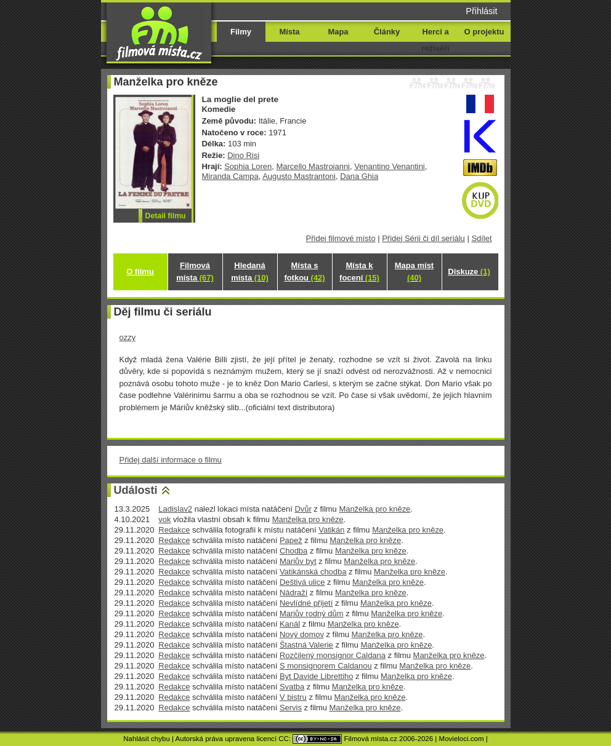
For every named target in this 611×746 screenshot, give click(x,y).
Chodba (293, 550)
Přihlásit (481, 11)
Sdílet (481, 238)
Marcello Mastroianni (313, 166)
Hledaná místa (249, 271)
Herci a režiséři (435, 40)
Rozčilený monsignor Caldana (333, 655)
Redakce (174, 529)
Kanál (290, 624)
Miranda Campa (230, 176)
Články (387, 31)
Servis (291, 707)
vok (164, 519)
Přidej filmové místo (341, 238)
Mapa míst (414, 271)
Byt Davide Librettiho (317, 676)
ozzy (127, 337)
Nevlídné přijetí (306, 603)
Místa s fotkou (304, 271)
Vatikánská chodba (313, 571)
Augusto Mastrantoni (299, 176)
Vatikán (331, 529)
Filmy (240, 31)
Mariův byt (298, 561)
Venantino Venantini (389, 166)
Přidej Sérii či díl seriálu (423, 238)
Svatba (292, 686)
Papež (291, 540)
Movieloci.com (461, 738)
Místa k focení (359, 271)
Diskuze (469, 271)
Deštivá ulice (302, 582)
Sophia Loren (248, 166)
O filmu (140, 271)
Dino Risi (243, 155)
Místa (289, 31)
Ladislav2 (175, 509)
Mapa (338, 31)
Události (136, 490)
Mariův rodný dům (312, 613)
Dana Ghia (359, 176)
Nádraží (293, 592)
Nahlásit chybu (146, 738)
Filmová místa (194, 271)
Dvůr (302, 509)
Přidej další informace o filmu (170, 459)
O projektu (484, 31)
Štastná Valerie (306, 644)
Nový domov (302, 634)
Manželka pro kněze (374, 509)
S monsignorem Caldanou (326, 665)
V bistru (293, 697)
